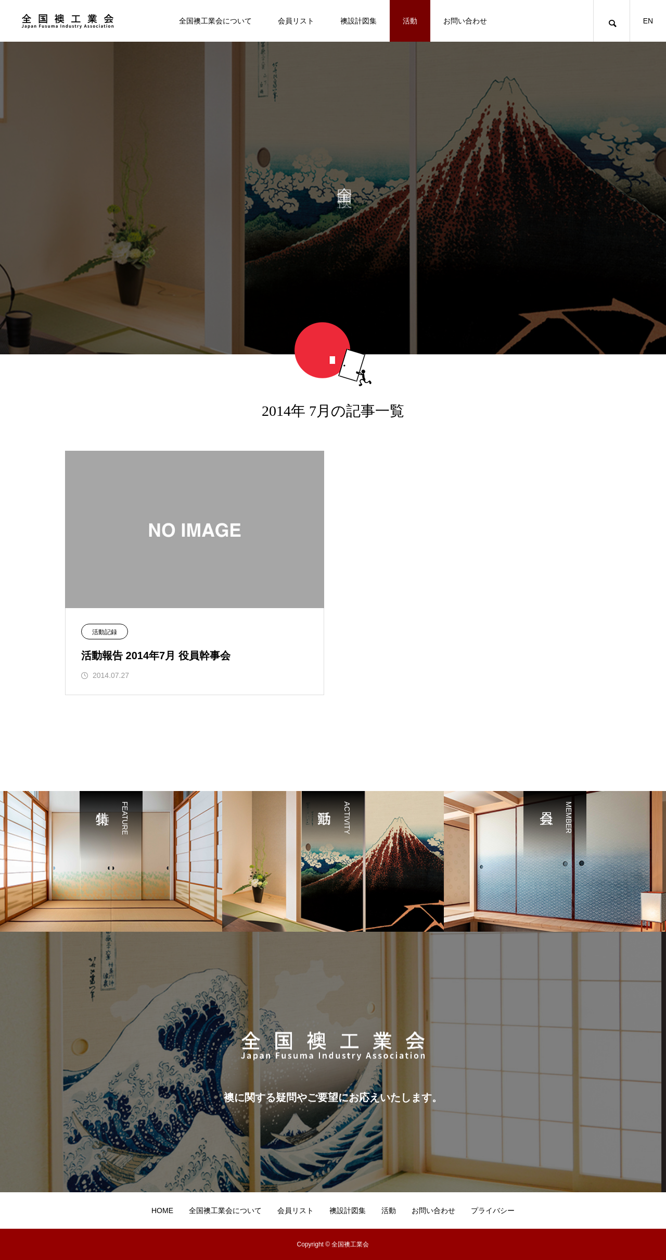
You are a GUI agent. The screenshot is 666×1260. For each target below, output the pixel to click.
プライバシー (493, 1210)
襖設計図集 (358, 21)
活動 (410, 21)
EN (648, 21)
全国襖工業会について (215, 21)
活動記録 (104, 632)
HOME (162, 1210)
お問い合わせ (465, 21)
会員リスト (296, 21)
